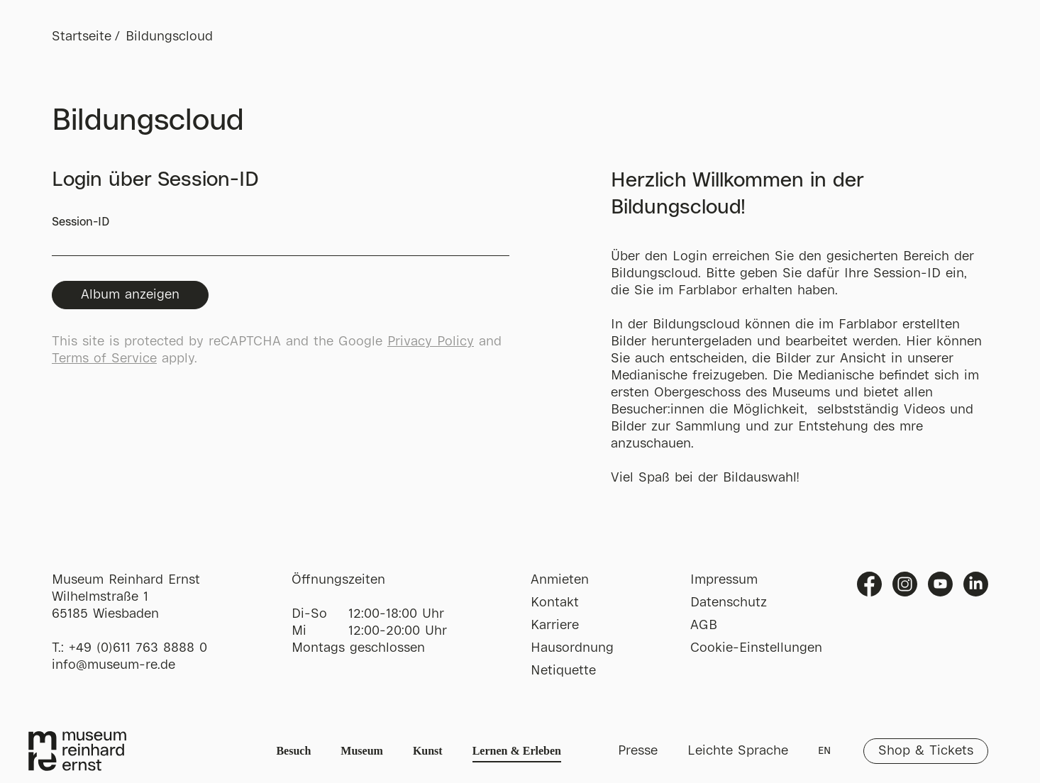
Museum (362, 751)
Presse (638, 751)
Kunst (428, 751)
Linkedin (975, 584)
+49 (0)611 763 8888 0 (138, 648)
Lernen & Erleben (516, 751)
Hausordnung (572, 648)
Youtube (940, 584)
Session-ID (280, 236)
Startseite (81, 37)
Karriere (555, 625)
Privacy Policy (430, 342)
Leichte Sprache (737, 751)
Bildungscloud (169, 37)
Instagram (904, 584)
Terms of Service (104, 359)
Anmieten (560, 580)
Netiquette (563, 671)
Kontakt (555, 603)
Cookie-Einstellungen (756, 648)
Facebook (869, 584)
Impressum (724, 580)
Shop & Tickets (925, 751)
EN (824, 751)
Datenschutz (728, 603)
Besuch (293, 751)
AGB (703, 625)
